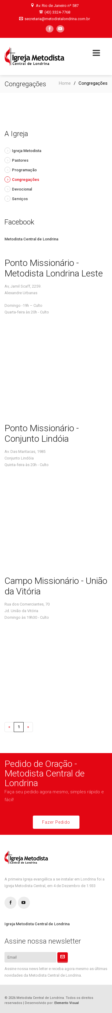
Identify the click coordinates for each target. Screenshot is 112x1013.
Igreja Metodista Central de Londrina (37, 924)
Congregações (25, 179)
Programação (24, 170)
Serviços (20, 199)
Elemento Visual (66, 1003)
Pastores (20, 160)
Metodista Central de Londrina (31, 239)
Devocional (22, 189)
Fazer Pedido (56, 822)
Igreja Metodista (26, 150)
